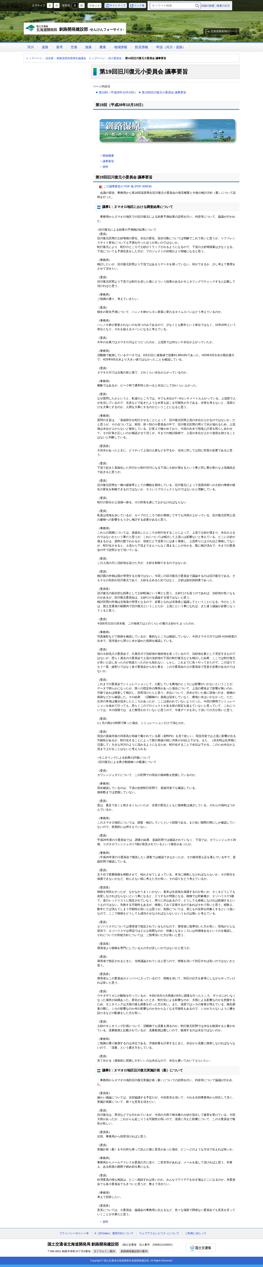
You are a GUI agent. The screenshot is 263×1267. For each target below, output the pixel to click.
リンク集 (139, 5)
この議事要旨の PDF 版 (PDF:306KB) (127, 186)
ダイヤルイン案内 (104, 1251)
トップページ (34, 58)
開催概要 (108, 155)
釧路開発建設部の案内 (134, 1251)
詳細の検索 (208, 5)
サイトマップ (118, 5)
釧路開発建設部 (75, 30)
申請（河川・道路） (171, 47)
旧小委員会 (115, 58)
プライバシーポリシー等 (74, 1233)
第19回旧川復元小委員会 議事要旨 (164, 92)
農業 (102, 47)
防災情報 (141, 47)
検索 (197, 5)
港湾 (59, 47)
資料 (105, 166)
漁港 (88, 47)
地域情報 (120, 47)
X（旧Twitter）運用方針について (114, 1233)
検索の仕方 (223, 5)
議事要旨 (108, 161)
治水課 (49, 58)
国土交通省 (201, 1248)
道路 (45, 47)
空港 (74, 47)
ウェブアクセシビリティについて (159, 1233)
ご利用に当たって (195, 1233)
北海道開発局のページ (224, 31)
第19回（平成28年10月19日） (118, 92)
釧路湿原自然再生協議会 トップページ (81, 58)
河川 (30, 47)
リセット (94, 5)
